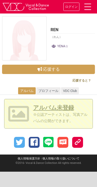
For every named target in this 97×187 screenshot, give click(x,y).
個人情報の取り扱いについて (60, 158)
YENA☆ (60, 46)
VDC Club (70, 91)
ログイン (71, 7)
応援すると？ (81, 80)
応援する (49, 69)
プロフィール (48, 91)
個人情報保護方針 (29, 158)
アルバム (27, 91)
